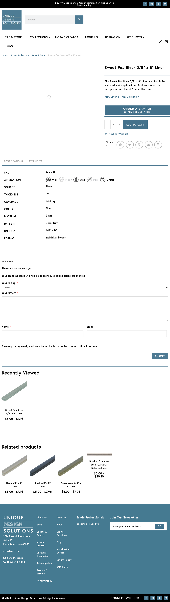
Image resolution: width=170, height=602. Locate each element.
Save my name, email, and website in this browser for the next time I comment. (51, 346)
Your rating (10, 282)
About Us (42, 517)
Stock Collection (20, 54)
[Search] (79, 19)
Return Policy (64, 559)
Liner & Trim (38, 54)
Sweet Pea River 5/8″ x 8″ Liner (14, 411)
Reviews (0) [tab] (35, 161)
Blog (59, 542)
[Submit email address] (159, 526)
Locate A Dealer (42, 533)
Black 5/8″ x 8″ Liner (42, 484)
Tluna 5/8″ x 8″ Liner (14, 484)
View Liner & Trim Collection (121, 96)
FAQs (59, 524)
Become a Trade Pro (88, 523)
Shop (39, 524)
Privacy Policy (44, 580)
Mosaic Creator (41, 544)
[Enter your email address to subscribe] (138, 526)
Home (5, 54)
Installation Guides (63, 551)
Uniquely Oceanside (43, 554)
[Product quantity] (113, 124)
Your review (10, 292)
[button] (116, 134)
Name (6, 326)
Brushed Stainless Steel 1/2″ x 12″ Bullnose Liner (99, 465)
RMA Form (62, 566)
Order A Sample (137, 110)
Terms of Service (42, 572)
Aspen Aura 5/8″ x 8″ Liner (71, 484)
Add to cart (135, 124)
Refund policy (44, 563)
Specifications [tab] (13, 161)
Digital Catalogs (62, 533)
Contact (61, 517)
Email (91, 326)
